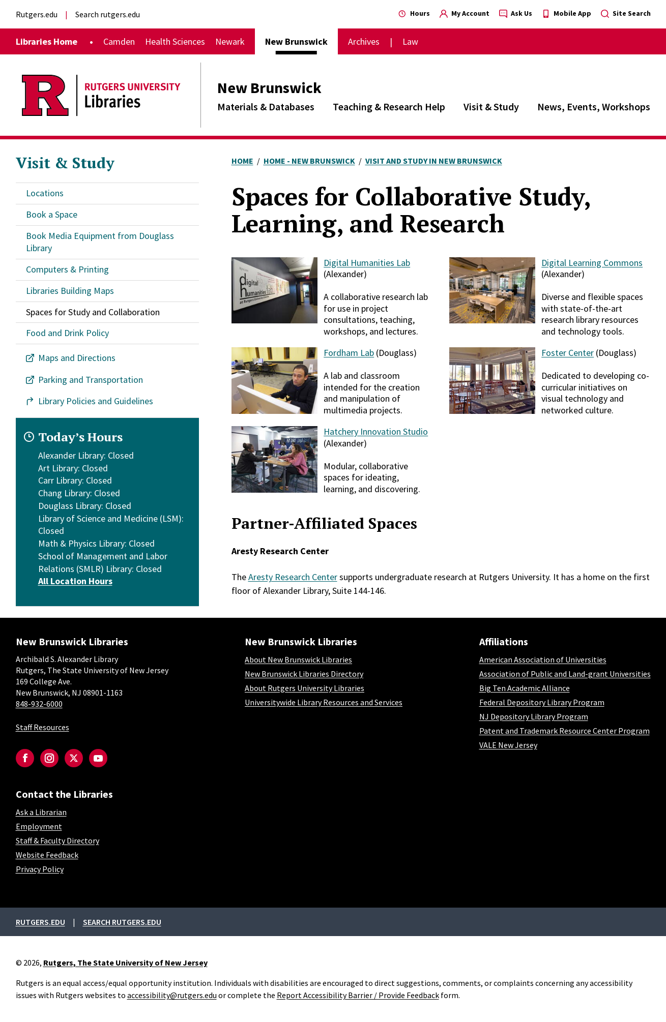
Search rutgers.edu (107, 14)
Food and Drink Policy (67, 333)
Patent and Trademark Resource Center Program (564, 731)
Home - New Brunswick (309, 161)
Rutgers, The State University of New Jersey (125, 962)
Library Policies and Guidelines (95, 401)
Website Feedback (47, 855)
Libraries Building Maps (70, 290)
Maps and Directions (76, 358)
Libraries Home (46, 41)
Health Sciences (175, 41)
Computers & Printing (67, 269)
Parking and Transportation (90, 379)
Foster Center (567, 352)
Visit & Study (491, 106)
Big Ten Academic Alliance (524, 688)
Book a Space (51, 214)
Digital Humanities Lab (367, 262)
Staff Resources (42, 727)
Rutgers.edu (36, 14)
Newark (230, 41)
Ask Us (515, 13)
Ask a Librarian (41, 812)
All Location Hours (75, 581)
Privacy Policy (40, 869)
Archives (364, 41)
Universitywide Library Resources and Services (323, 702)
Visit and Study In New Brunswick (433, 161)
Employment (39, 826)
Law (410, 41)
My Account (464, 13)
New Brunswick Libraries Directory (304, 674)
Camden (119, 41)
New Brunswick (269, 87)
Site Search (626, 13)
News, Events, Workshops (593, 106)
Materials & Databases (265, 106)
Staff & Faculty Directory (57, 840)
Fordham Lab (349, 352)
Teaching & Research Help (389, 106)
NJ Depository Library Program (533, 716)
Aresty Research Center (292, 577)
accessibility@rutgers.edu (172, 995)
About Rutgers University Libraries (304, 688)
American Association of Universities (542, 659)
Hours (414, 13)
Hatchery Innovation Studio (376, 431)
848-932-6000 (39, 704)
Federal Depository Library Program (541, 702)
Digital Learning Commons (592, 262)
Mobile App (566, 13)
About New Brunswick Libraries (298, 659)
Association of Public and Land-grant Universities (565, 674)
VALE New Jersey (508, 745)
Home (242, 161)
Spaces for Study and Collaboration (93, 312)
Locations (45, 193)
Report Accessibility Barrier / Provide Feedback (358, 995)
